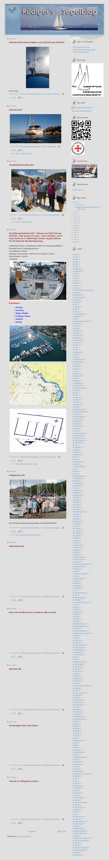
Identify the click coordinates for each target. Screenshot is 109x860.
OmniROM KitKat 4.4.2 (82, 602)
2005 (75, 237)
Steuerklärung (79, 752)
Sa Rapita (78, 678)
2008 (75, 230)
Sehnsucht (78, 714)
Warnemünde (79, 823)
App (76, 304)
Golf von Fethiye (26, 221)
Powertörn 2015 (80, 645)
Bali (76, 318)
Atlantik (77, 311)
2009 (75, 228)
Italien (76, 471)
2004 (75, 239)
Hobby (77, 450)
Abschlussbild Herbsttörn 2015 (21, 165)
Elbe (76, 378)
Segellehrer (78, 702)
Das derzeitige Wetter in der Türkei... (23, 725)
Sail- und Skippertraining (82, 685)
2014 (75, 216)
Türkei (35, 464)
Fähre (76, 395)
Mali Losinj (78, 547)
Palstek (77, 614)
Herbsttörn (29, 464)
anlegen (77, 299)
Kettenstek (78, 490)
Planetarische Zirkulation (82, 633)
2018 (75, 202)
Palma (77, 609)
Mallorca (77, 550)
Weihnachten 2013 (80, 833)
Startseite (32, 831)
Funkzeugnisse (79, 416)
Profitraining (78, 652)
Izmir (76, 473)
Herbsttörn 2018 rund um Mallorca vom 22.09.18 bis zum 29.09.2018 (36, 42)
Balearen (77, 316)
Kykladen (77, 528)
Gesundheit (78, 426)
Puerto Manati (79, 654)
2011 (75, 223)
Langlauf (77, 535)
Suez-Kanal (78, 764)
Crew (76, 347)
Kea (76, 488)
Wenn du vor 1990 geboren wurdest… (24, 781)
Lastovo (77, 538)
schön (76, 690)
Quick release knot (16, 546)
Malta (76, 552)
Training (77, 783)
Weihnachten (79, 828)
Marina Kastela (79, 557)
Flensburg (78, 404)
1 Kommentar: (51, 146)
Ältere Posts (61, 831)
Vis (76, 814)
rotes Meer (78, 671)
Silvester (77, 731)
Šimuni (77, 735)
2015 (17, 464)
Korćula (77, 514)
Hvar (76, 459)
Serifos (77, 721)
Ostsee (77, 607)
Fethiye (18, 221)
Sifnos (77, 726)
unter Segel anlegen (81, 802)
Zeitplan (77, 852)
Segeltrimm (78, 711)
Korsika (22, 153)
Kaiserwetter (78, 478)
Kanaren (77, 480)
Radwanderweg (80, 662)
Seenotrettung (79, 700)
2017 (17, 153)
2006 (75, 235)
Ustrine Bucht (79, 807)
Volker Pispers (79, 816)
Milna (76, 571)
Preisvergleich (79, 647)
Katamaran (78, 483)
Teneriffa (77, 776)
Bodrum (77, 333)
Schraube (78, 695)
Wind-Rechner (79, 189)
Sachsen (77, 680)
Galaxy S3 (78, 419)
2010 (75, 225)
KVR (76, 526)
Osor (76, 604)
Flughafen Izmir (79, 409)
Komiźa (77, 507)
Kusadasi (77, 523)
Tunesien (77, 788)
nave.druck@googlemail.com (83, 107)
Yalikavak (78, 845)
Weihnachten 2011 (80, 831)
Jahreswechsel (79, 476)
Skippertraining (79, 740)
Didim (76, 364)
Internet (77, 464)
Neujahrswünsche (80, 592)
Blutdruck (78, 330)
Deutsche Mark (79, 359)
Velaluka (77, 809)
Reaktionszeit (79, 664)
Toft (76, 781)
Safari (76, 683)
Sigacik (77, 728)
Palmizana (78, 611)
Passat (77, 621)
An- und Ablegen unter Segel (84, 290)
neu (76, 590)
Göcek (38, 535)
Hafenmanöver (79, 440)
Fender (77, 399)
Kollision (77, 502)
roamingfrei (78, 666)
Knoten (77, 497)
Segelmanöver (79, 704)
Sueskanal (78, 761)
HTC (76, 457)
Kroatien (77, 521)
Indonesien (78, 461)
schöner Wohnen (80, 692)
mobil (76, 576)
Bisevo (77, 328)
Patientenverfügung (81, 626)
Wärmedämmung (80, 821)
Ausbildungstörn (80, 314)
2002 (75, 242)
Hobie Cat (78, 452)
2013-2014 (78, 271)
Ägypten (77, 283)
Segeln (77, 707)
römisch (77, 669)
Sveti (76, 766)
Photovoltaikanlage (81, 630)
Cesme (77, 345)
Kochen (77, 500)
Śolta (76, 745)
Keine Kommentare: (53, 94)
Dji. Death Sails (15, 669)
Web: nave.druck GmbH (82, 47)
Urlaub (77, 804)
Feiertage (78, 397)
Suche (77, 759)
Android (77, 292)
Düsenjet (77, 373)
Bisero (77, 326)
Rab (76, 659)
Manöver (77, 554)
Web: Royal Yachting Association (85, 49)
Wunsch (77, 842)
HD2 (76, 445)
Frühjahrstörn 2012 (81, 411)
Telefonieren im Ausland (82, 773)
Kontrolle (77, 509)
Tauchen (77, 769)
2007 (75, 232)
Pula (76, 657)
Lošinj (76, 542)
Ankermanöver (79, 297)
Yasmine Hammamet (81, 847)
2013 (75, 218)
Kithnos (77, 492)
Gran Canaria (79, 435)
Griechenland (79, 438)
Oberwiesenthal (80, 597)
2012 (75, 220)
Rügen (77, 673)
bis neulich (78, 323)
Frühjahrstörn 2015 (17, 475)
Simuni (77, 733)
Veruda (77, 812)
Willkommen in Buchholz (82, 838)
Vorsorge (77, 819)
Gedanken (78, 421)
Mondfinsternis (79, 578)
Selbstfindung (79, 716)
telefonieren (78, 771)
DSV (76, 371)
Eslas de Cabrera (80, 388)
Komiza (77, 504)
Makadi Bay (78, 545)
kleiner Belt (78, 495)
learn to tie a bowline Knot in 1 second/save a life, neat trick (32, 612)
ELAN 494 (78, 376)
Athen (76, 309)
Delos (76, 357)
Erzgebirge (78, 385)
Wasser (77, 826)
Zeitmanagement (80, 850)
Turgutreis (78, 792)
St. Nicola (78, 750)
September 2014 (80, 719)
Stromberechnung (80, 757)
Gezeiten (77, 428)
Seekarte (77, 697)
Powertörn (78, 642)
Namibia (77, 583)
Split (76, 747)
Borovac (77, 338)
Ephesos (77, 380)
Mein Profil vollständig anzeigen (81, 111)
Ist (75, 469)
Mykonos (77, 581)
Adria (76, 280)
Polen (76, 638)
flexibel (77, 407)
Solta (76, 743)
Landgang (78, 533)
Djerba (77, 369)
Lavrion (77, 540)
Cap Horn (78, 342)
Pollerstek (78, 640)
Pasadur (77, 619)
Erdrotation (78, 383)
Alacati (77, 285)
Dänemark (78, 352)
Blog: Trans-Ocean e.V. (82, 52)
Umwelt (77, 800)
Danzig (77, 354)
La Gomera (78, 531)
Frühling (77, 414)
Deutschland (78, 361)
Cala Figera (78, 340)
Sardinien (29, 153)
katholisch (78, 485)
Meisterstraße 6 (80, 566)
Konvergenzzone (80, 511)
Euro (76, 392)
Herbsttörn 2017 (15, 110)
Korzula (77, 519)
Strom (76, 754)
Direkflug (77, 366)
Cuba (76, 349)
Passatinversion (80, 623)
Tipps (76, 778)
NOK (76, 595)
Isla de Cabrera (79, 466)
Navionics (78, 588)
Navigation (78, 585)
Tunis (76, 790)
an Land (77, 288)
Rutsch (77, 676)
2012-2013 (78, 268)
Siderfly (77, 723)
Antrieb (77, 302)
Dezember (78, 204)
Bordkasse (78, 335)
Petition (77, 628)
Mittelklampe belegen (81, 573)
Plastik (77, 635)
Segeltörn (78, 709)
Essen (77, 390)
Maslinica (78, 561)
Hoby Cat (78, 454)
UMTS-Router (79, 797)
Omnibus (77, 600)
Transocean (78, 785)
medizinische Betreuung (82, 564)
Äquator (77, 307)
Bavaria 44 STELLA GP (27, 535)
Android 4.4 (78, 295)
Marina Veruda (79, 559)
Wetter (77, 835)
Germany (77, 423)
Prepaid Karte (79, 650)
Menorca (77, 569)
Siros (76, 738)
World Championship (81, 840)
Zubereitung (78, 854)
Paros (76, 616)
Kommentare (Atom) (23, 836)
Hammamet (78, 442)
